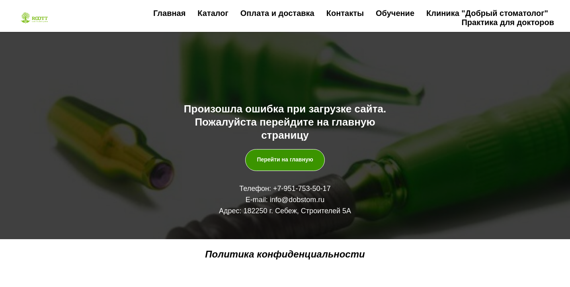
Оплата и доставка (277, 13)
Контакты (345, 13)
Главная (169, 13)
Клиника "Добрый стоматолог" (487, 13)
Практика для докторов (507, 22)
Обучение (395, 13)
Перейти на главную (285, 159)
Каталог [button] (212, 13)
